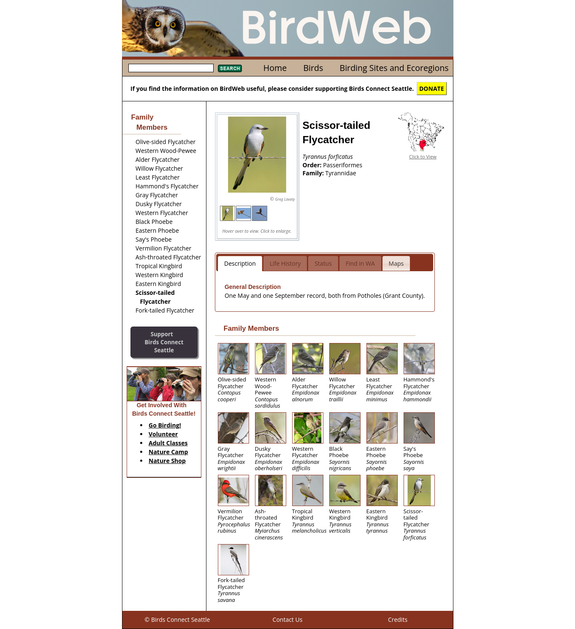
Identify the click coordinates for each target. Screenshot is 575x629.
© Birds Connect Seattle (177, 619)
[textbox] (171, 68)
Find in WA (360, 263)
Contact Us (288, 619)
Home (275, 68)
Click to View (423, 156)
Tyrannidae (340, 173)
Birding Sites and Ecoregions (394, 68)
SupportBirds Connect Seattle (163, 342)
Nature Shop (167, 461)
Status (323, 263)
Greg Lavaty (285, 199)
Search (230, 68)
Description (240, 263)
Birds (313, 68)
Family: (314, 173)
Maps (396, 263)
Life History (285, 263)
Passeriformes (342, 165)
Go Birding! (165, 425)
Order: (313, 165)
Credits (397, 619)
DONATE (431, 88)
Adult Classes (168, 443)
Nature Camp (168, 452)
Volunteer (163, 434)
